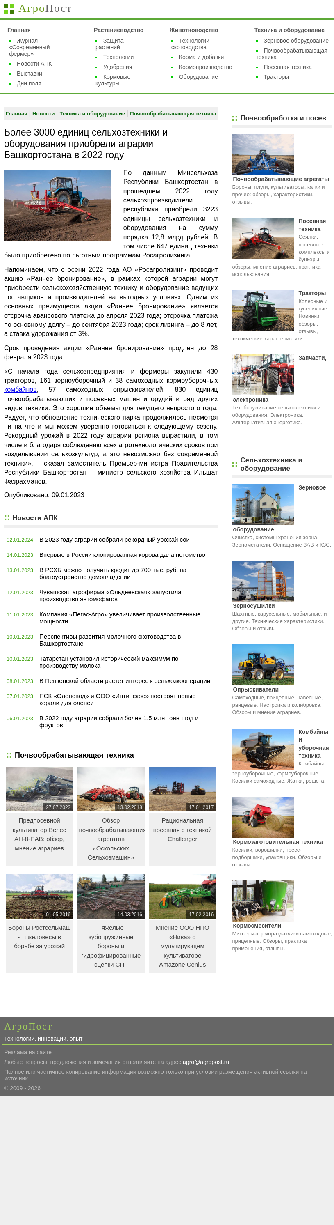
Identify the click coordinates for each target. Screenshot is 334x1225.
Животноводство (194, 30)
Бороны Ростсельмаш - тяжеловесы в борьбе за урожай (39, 936)
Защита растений (109, 44)
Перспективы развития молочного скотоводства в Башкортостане (110, 640)
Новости (44, 113)
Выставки (29, 73)
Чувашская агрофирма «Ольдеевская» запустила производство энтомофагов (110, 595)
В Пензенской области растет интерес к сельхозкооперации (124, 680)
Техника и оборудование (289, 30)
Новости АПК (34, 63)
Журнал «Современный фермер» (29, 47)
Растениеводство (118, 30)
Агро (45, 8)
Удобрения (117, 67)
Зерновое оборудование (296, 40)
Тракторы (276, 77)
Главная (19, 30)
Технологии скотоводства (190, 44)
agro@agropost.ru (206, 1062)
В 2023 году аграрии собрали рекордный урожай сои (114, 539)
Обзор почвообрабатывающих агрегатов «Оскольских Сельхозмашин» (112, 839)
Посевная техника (288, 67)
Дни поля (29, 83)
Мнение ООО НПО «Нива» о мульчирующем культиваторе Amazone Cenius (182, 946)
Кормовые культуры (112, 80)
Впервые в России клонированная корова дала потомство (122, 554)
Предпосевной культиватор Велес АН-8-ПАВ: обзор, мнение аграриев (39, 834)
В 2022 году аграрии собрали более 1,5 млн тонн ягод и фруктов (119, 722)
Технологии (118, 57)
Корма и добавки (201, 57)
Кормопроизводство (205, 67)
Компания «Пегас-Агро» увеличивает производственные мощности (119, 618)
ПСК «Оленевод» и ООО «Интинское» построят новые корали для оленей (117, 699)
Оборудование (198, 77)
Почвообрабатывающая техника (173, 113)
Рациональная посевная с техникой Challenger (182, 829)
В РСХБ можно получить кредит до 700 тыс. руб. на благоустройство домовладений (112, 573)
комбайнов (20, 389)
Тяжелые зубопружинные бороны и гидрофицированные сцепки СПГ (111, 946)
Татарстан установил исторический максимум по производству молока (108, 662)
